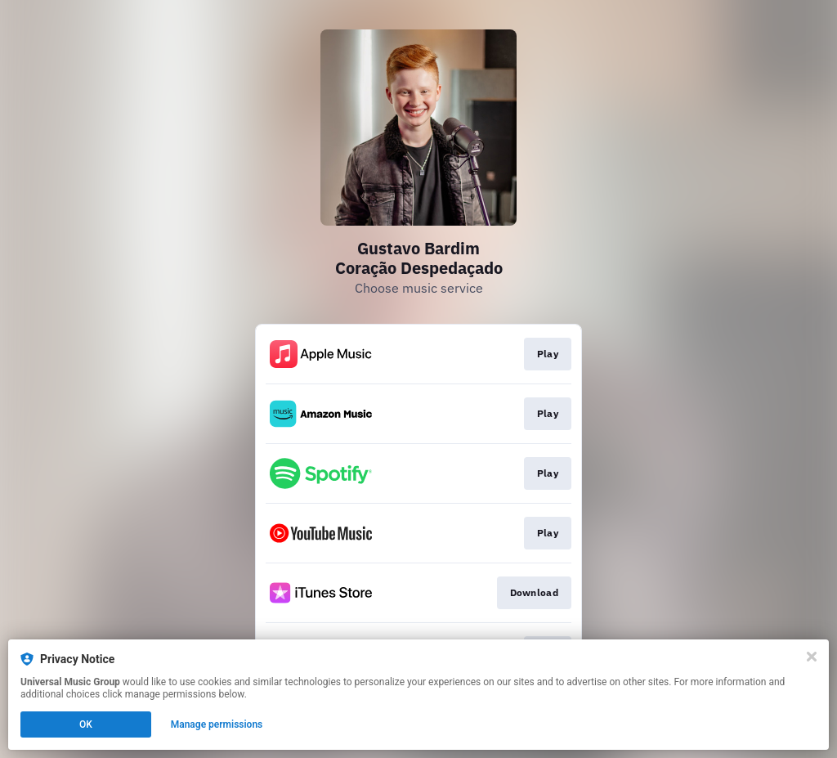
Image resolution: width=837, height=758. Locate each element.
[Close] (812, 657)
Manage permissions (217, 724)
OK (85, 724)
